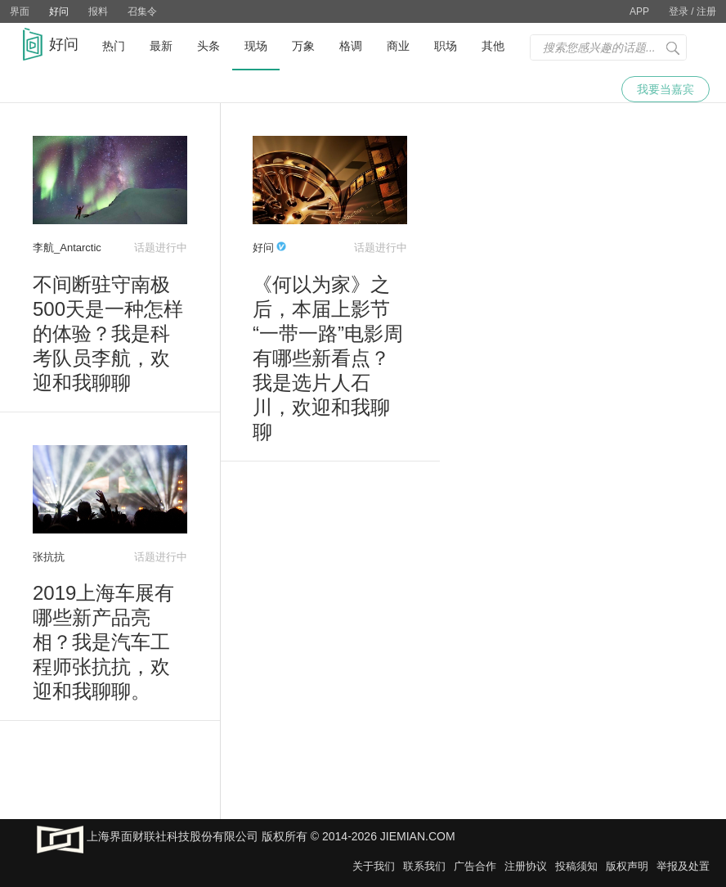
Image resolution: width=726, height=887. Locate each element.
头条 (208, 45)
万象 (303, 45)
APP (639, 11)
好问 (59, 11)
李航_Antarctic (67, 247)
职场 (445, 45)
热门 (113, 45)
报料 (98, 11)
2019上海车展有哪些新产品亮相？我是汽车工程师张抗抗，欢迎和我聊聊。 (103, 642)
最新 (161, 45)
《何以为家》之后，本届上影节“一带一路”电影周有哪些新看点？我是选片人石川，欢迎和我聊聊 (328, 358)
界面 (19, 11)
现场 (255, 45)
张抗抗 (49, 557)
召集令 (142, 11)
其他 (493, 45)
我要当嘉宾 (665, 89)
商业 (398, 45)
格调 (350, 45)
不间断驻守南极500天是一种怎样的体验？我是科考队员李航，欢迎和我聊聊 (108, 333)
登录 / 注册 (692, 11)
